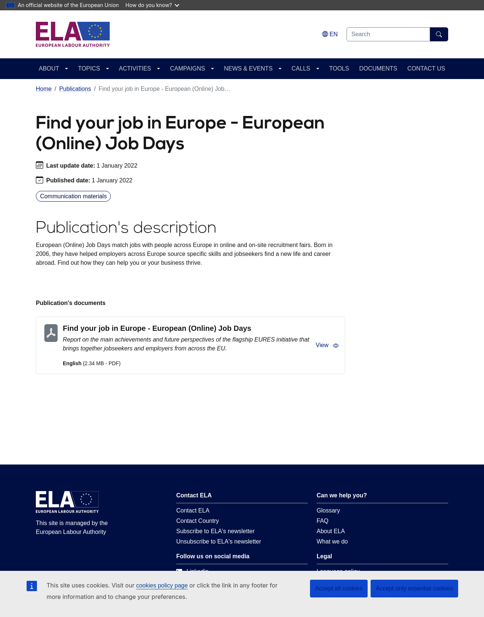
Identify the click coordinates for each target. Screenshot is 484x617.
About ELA (331, 531)
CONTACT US (426, 68)
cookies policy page (162, 585)
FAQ (322, 521)
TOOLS (339, 68)
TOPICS (89, 68)
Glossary (328, 510)
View (327, 345)
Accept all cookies (338, 588)
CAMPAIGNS (187, 68)
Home (44, 89)
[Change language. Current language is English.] (330, 34)
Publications (75, 89)
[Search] (439, 34)
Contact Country (197, 521)
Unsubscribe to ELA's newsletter (218, 541)
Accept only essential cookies (414, 588)
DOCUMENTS (378, 68)
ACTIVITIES (135, 68)
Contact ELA (192, 510)
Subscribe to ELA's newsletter (215, 531)
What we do (332, 541)
